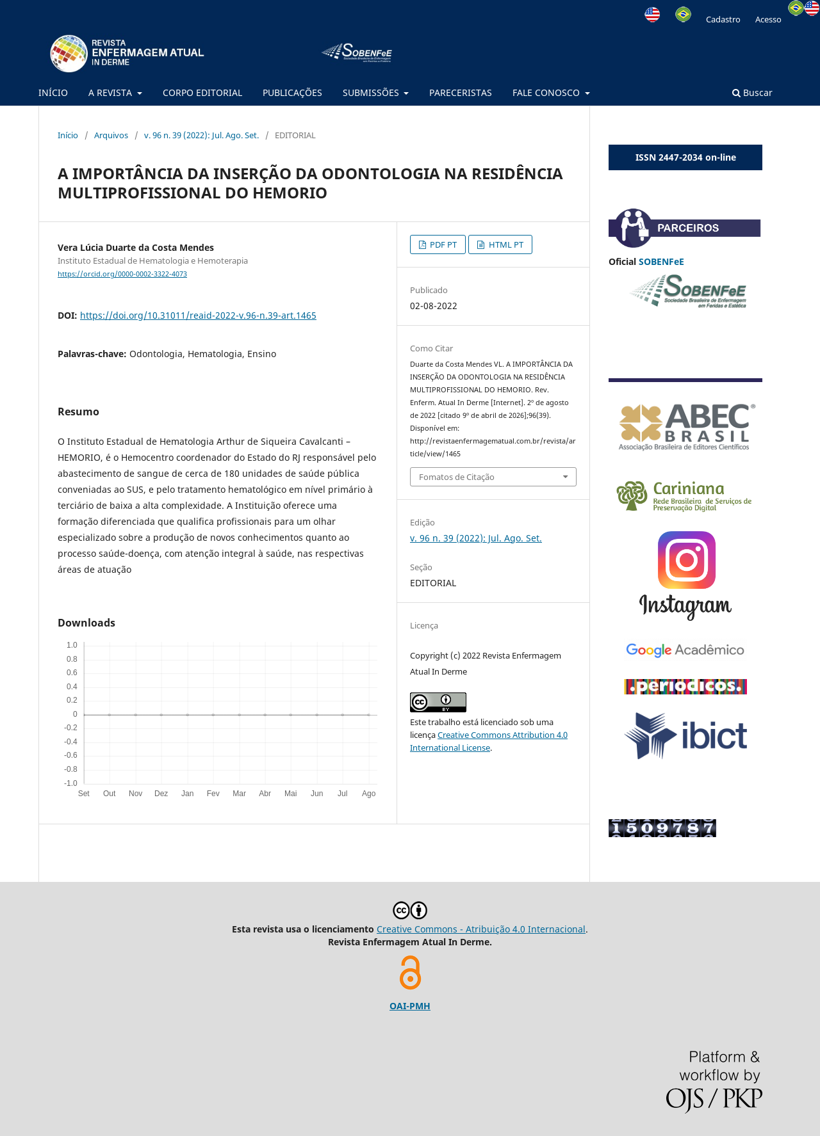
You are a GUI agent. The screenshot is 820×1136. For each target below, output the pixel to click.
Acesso (768, 19)
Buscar (752, 92)
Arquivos (111, 135)
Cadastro (723, 19)
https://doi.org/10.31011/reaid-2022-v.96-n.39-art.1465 (198, 315)
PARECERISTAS (460, 92)
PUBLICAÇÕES (292, 92)
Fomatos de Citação (457, 477)
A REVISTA (111, 92)
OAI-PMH (410, 1006)
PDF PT (442, 244)
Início (68, 135)
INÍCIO (53, 92)
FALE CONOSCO (547, 92)
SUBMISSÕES (372, 92)
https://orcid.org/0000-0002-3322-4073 (122, 273)
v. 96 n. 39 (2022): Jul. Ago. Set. (201, 135)
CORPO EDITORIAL (202, 92)
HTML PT (505, 244)
